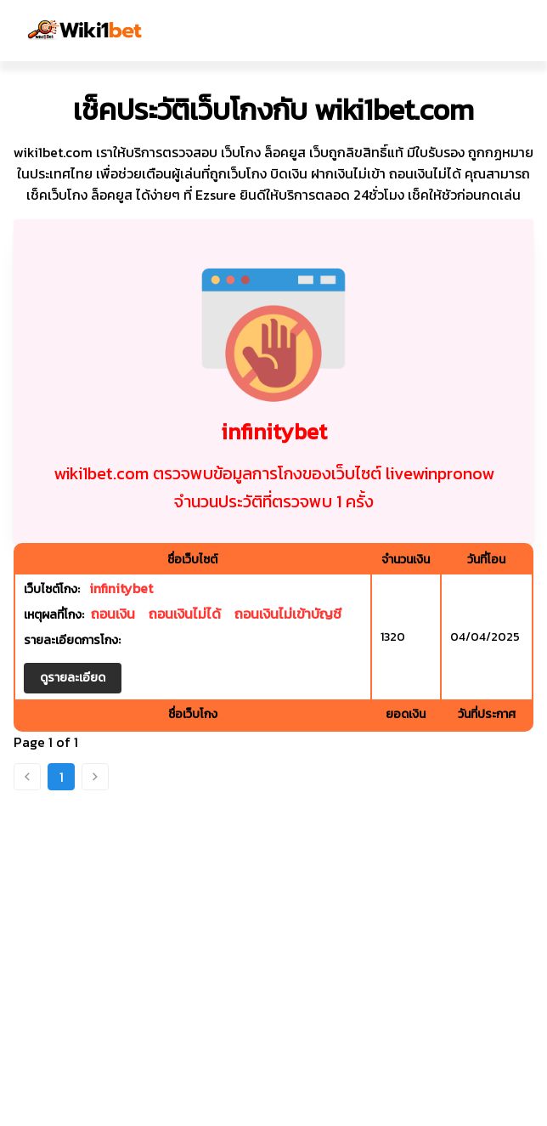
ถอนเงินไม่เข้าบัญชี (287, 613)
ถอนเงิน (113, 613)
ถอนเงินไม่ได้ (185, 613)
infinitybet (121, 588)
